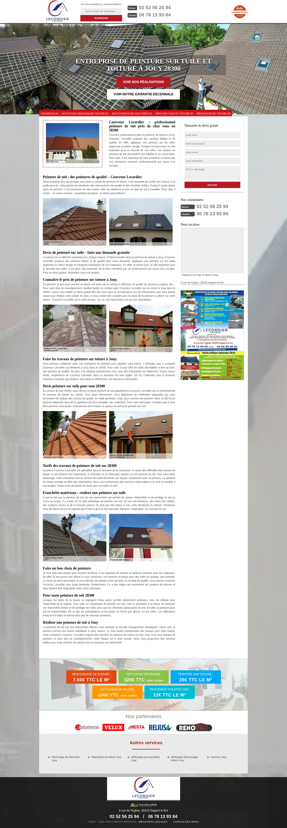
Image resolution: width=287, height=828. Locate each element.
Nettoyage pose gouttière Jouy (145, 759)
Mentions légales (153, 821)
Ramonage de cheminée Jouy (66, 759)
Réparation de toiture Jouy (106, 757)
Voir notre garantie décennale (143, 94)
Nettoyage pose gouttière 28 (132, 113)
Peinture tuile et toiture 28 (174, 113)
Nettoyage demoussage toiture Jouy (184, 759)
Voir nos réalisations (143, 82)
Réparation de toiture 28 (213, 113)
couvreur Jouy (219, 757)
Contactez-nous (186, 821)
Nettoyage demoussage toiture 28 (85, 113)
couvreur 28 (49, 113)
